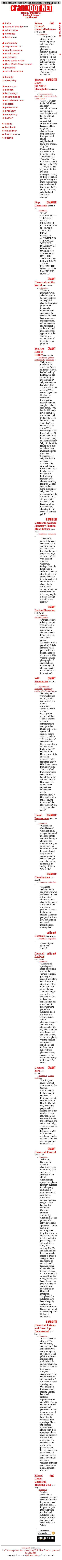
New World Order (50, 96)
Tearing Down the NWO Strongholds (41, 84)
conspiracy (43, 357)
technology (52, 882)
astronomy (52, 534)
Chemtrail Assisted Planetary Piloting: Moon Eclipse (45, 525)
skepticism (52, 938)
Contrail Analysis (39, 955)
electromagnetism (45, 94)
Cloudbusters (42, 877)
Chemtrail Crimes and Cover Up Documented (45, 1328)
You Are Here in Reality (39, 351)
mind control (40, 98)
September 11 (40, 360)
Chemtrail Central (45, 1152)
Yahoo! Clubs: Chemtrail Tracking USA (43, 1480)
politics (51, 357)
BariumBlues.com (45, 610)
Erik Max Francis (32, 1555)
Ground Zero (39, 1069)
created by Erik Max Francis (37, 1550)
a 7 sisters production (13, 1550)
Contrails (40, 935)
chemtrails (43, 34)
